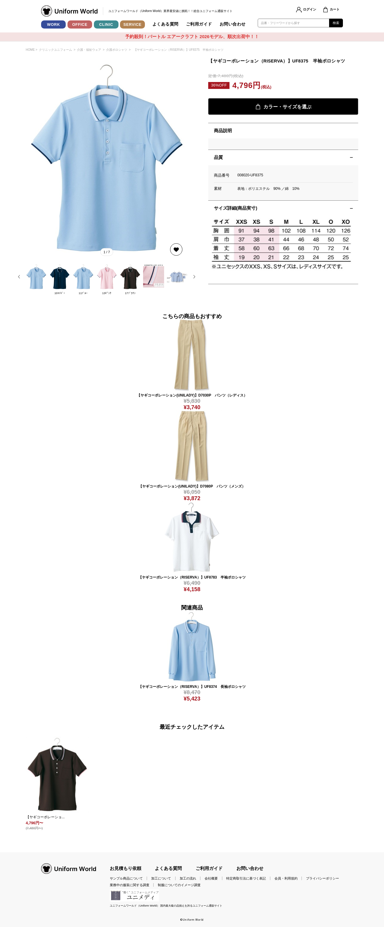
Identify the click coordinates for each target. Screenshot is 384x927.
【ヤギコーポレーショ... (45, 817)
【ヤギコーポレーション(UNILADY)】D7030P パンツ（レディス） (192, 395)
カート (335, 9)
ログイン (309, 9)
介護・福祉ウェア (89, 49)
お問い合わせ (233, 24)
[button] (19, 277)
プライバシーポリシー (322, 878)
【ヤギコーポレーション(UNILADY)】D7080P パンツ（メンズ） (192, 486)
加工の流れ (188, 878)
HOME (30, 49)
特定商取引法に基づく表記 (246, 878)
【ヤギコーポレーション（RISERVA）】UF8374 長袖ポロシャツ (192, 687)
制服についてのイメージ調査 (179, 885)
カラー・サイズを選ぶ (283, 106)
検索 (336, 23)
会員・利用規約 (286, 878)
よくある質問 (165, 24)
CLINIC (106, 24)
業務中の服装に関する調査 (129, 885)
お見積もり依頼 (125, 868)
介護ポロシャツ (116, 49)
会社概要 (211, 878)
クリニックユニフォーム (55, 49)
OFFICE (80, 24)
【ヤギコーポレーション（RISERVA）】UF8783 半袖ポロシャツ (192, 577)
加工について (161, 878)
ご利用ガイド (199, 24)
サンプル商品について (126, 878)
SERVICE (132, 24)
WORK (53, 24)
